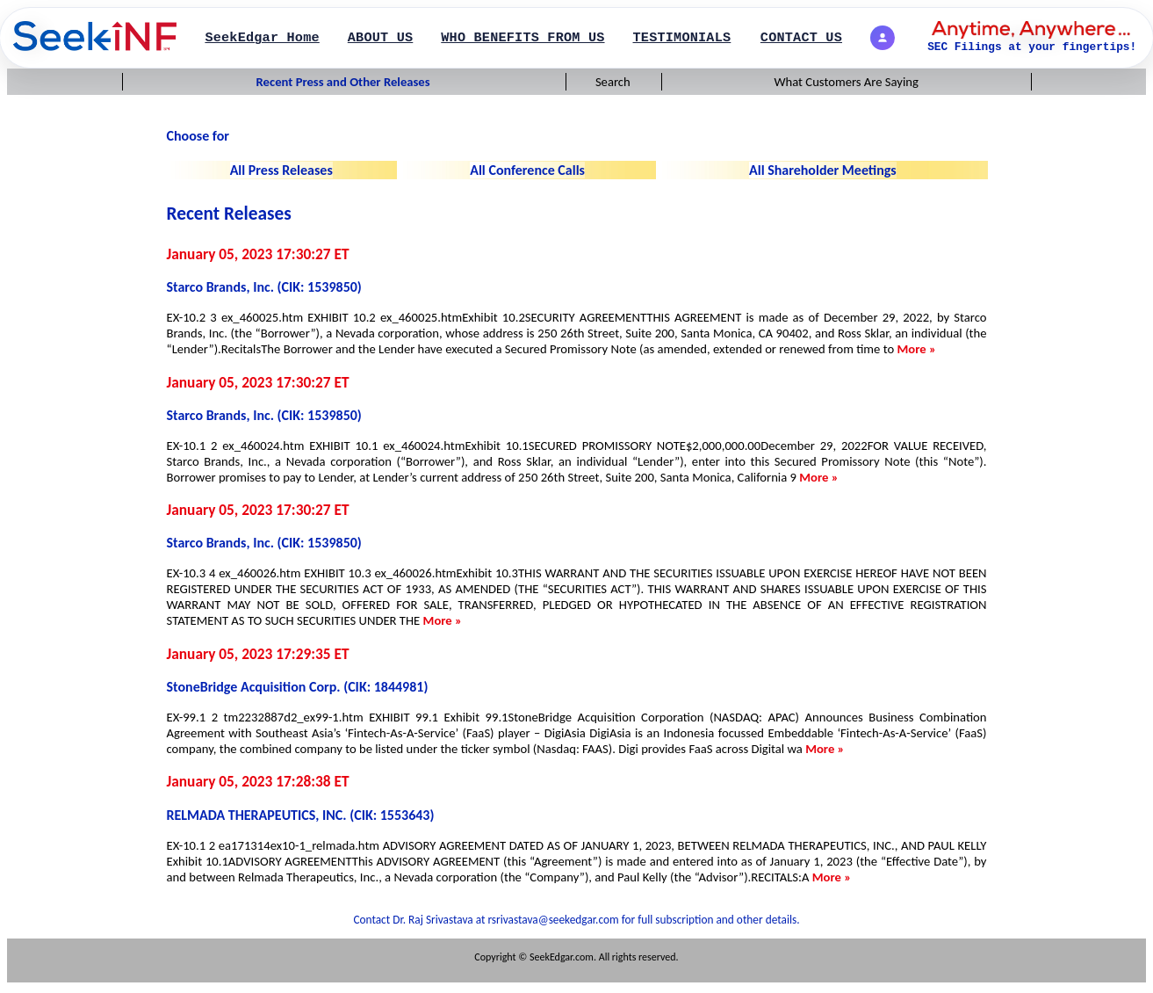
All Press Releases (281, 170)
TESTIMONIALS (682, 38)
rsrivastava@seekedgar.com (554, 919)
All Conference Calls (527, 170)
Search (613, 82)
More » (916, 349)
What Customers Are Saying (847, 82)
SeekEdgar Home (262, 38)
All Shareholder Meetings (823, 170)
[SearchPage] (95, 37)
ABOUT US (381, 38)
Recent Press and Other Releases (343, 82)
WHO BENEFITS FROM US (522, 38)
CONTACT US (801, 38)
